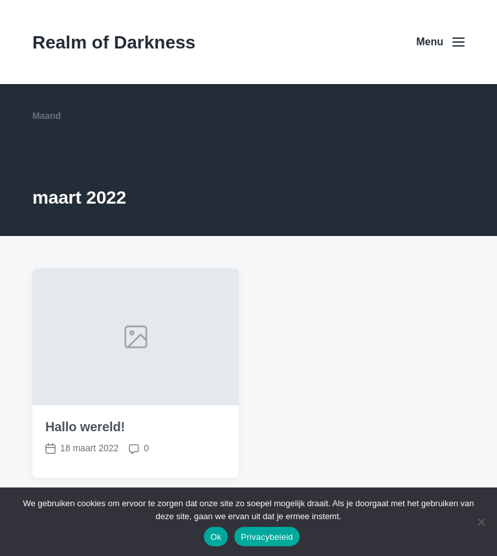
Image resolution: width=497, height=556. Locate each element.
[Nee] (480, 521)
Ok (215, 537)
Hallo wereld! (85, 427)
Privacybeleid (267, 537)
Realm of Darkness (113, 42)
